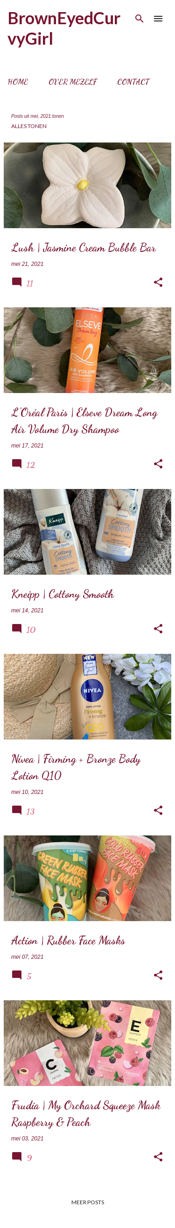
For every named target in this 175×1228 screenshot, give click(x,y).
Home (17, 81)
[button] (158, 283)
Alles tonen (29, 125)
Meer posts (87, 1202)
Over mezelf (73, 81)
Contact (133, 81)
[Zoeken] (139, 18)
